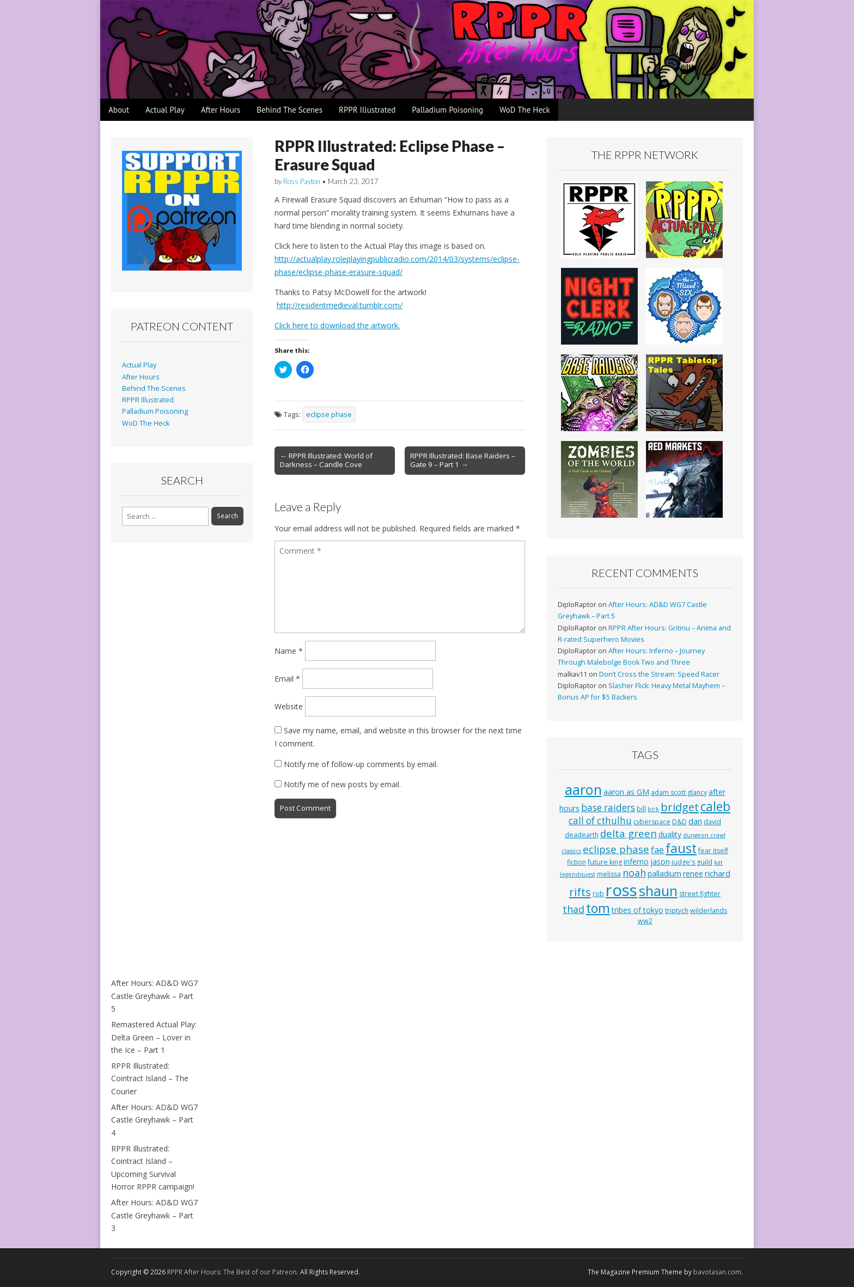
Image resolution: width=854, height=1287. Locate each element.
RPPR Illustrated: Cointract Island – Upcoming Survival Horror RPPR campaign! (152, 1167)
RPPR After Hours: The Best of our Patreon (232, 1272)
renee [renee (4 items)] (693, 873)
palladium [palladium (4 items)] (664, 873)
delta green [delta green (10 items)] (628, 833)
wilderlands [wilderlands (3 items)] (708, 910)
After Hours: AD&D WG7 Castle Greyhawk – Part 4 (154, 1120)
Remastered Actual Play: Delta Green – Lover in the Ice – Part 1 (154, 1037)
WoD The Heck (524, 110)
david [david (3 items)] (712, 821)
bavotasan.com (717, 1272)
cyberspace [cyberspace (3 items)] (651, 821)
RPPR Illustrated (367, 110)
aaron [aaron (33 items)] (583, 789)
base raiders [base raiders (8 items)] (608, 807)
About (118, 110)
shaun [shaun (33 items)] (658, 890)
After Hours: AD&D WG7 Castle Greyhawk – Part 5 (154, 996)
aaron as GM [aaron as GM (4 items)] (626, 792)
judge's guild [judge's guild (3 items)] (692, 862)
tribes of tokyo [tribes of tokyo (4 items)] (637, 910)
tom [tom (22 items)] (598, 908)
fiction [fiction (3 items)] (576, 862)
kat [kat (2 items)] (718, 862)
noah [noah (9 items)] (634, 872)
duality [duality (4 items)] (669, 834)
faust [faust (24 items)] (681, 848)
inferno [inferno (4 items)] (636, 861)
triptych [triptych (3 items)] (676, 910)
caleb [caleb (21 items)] (715, 806)
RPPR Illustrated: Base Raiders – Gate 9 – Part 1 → (462, 460)
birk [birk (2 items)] (653, 809)
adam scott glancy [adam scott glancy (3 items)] (679, 792)
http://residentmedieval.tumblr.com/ (339, 305)
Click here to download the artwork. (337, 325)
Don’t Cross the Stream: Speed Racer (659, 674)
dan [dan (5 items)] (695, 821)
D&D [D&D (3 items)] (679, 821)
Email (287, 678)
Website (288, 706)
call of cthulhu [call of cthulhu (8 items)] (600, 820)
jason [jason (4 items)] (660, 861)
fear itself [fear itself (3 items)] (713, 850)
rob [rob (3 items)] (598, 893)
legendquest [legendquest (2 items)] (577, 874)
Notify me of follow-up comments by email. (361, 764)
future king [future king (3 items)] (605, 862)
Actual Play (165, 110)
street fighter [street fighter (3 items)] (700, 893)
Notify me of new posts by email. (342, 784)
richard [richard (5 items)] (717, 873)
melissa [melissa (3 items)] (609, 874)
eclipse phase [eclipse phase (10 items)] (616, 849)
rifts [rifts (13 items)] (580, 892)
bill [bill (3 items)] (641, 808)
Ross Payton (301, 181)
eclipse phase (329, 414)
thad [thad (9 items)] (573, 909)
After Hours (221, 110)
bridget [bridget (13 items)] (680, 807)
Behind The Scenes (289, 110)
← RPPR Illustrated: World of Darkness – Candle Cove (326, 460)
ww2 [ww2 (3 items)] (645, 921)
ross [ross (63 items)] (621, 890)
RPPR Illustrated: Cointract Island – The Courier (149, 1078)
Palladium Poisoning (447, 110)
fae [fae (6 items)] (657, 850)
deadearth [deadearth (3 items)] (582, 834)
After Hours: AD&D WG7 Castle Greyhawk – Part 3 (154, 1215)
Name (288, 651)
